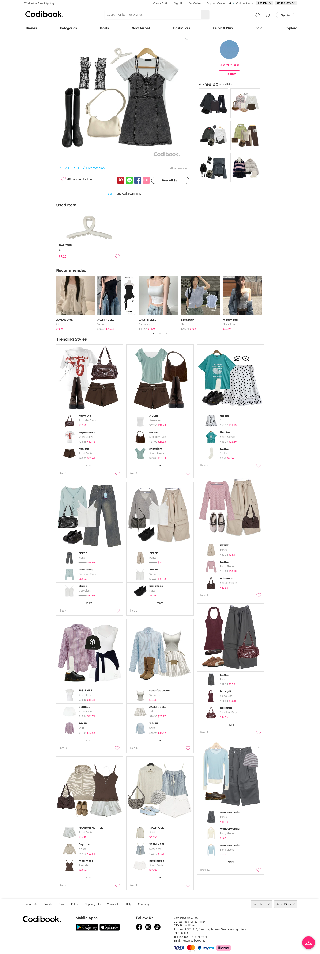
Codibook (44, 14)
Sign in (112, 193)
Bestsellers (181, 28)
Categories (68, 28)
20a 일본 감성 (229, 65)
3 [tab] (166, 334)
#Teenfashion (95, 168)
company (143, 904)
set (57, 324)
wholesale (113, 904)
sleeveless (103, 324)
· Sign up (178, 3)
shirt (184, 324)
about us (31, 904)
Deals (104, 28)
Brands (31, 28)
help (128, 904)
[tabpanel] (76, 302)
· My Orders (194, 3)
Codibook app (244, 3)
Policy (74, 904)
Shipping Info (92, 904)
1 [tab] (154, 334)
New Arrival (141, 28)
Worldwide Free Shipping (39, 3)
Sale (259, 28)
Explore (291, 28)
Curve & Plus (223, 28)
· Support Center (215, 3)
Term (62, 904)
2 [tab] (160, 334)
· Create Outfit (160, 3)
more (89, 465)
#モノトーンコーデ (72, 168)
